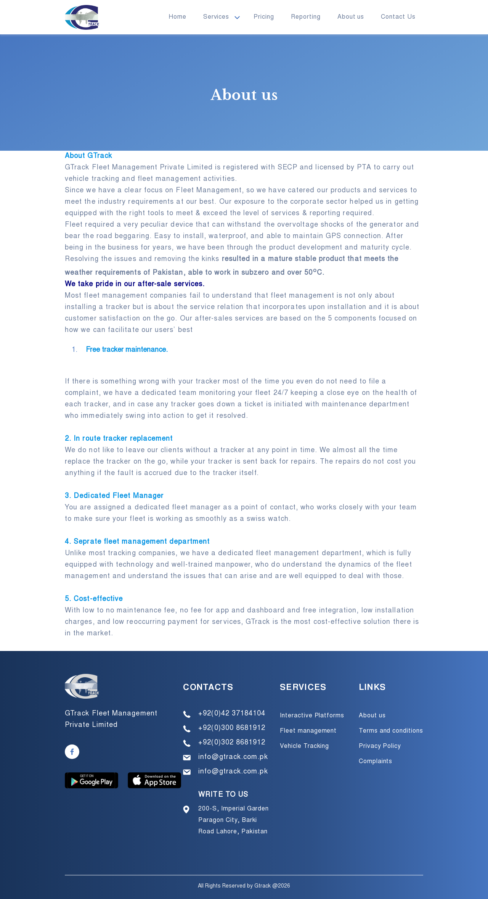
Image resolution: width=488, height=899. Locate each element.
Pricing (264, 17)
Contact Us (398, 17)
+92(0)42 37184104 (231, 713)
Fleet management (308, 731)
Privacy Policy (380, 746)
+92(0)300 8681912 (231, 728)
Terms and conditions (391, 731)
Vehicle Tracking (304, 746)
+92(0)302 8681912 (231, 743)
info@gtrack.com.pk (233, 757)
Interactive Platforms (312, 716)
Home (177, 17)
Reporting (306, 17)
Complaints (376, 762)
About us (350, 17)
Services (216, 17)
